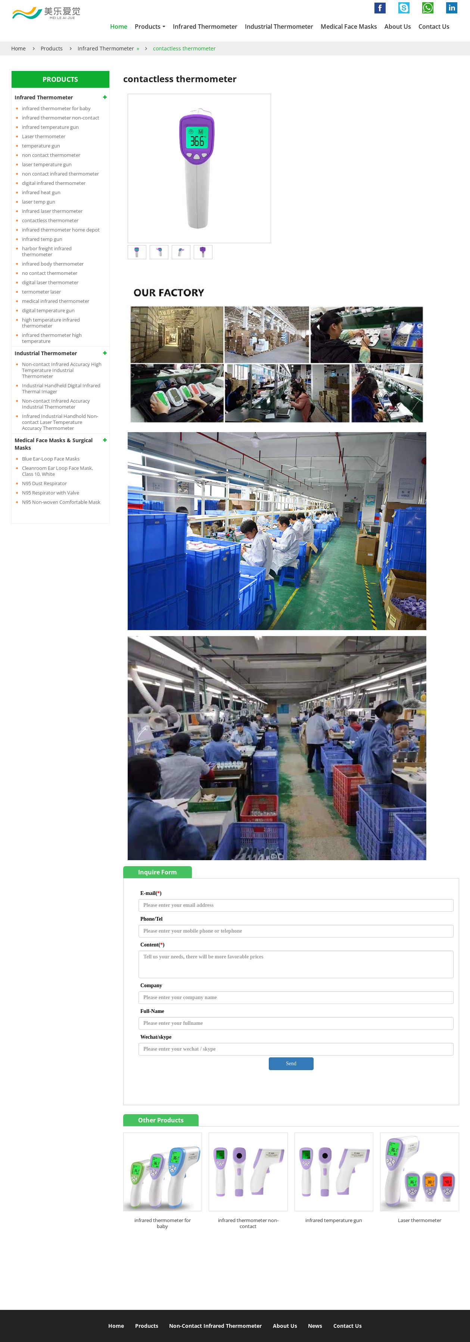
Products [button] (148, 26)
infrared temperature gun (333, 1220)
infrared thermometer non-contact (248, 1223)
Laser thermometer (419, 1220)
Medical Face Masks (349, 26)
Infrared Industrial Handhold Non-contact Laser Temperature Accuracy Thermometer (60, 422)
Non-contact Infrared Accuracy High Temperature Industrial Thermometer (62, 370)
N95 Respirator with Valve (50, 492)
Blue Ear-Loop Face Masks (51, 458)
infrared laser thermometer (52, 211)
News (315, 1325)
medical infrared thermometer (55, 301)
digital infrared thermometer (53, 183)
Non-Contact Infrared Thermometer (215, 1325)
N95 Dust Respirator (44, 483)
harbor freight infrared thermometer (47, 251)
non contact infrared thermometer (60, 173)
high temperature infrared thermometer (51, 322)
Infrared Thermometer (205, 26)
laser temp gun (38, 201)
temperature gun (41, 145)
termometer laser (41, 291)
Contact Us (433, 26)
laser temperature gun (47, 164)
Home (118, 26)
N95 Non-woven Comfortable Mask (61, 502)
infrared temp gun (42, 239)
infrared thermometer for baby (162, 1223)
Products (52, 48)
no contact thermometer (49, 273)
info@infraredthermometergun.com (320, 1273)
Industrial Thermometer (279, 26)
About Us (398, 26)
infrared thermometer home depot (61, 229)
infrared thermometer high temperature (52, 338)
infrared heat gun (41, 192)
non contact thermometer (51, 155)
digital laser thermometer (50, 282)
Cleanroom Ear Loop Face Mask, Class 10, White (57, 471)
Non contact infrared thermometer (80, 1248)
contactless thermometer (50, 220)
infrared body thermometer (53, 263)
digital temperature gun (48, 310)
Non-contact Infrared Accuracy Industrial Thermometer (56, 403)
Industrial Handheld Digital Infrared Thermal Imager (61, 388)
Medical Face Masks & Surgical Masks (54, 444)
